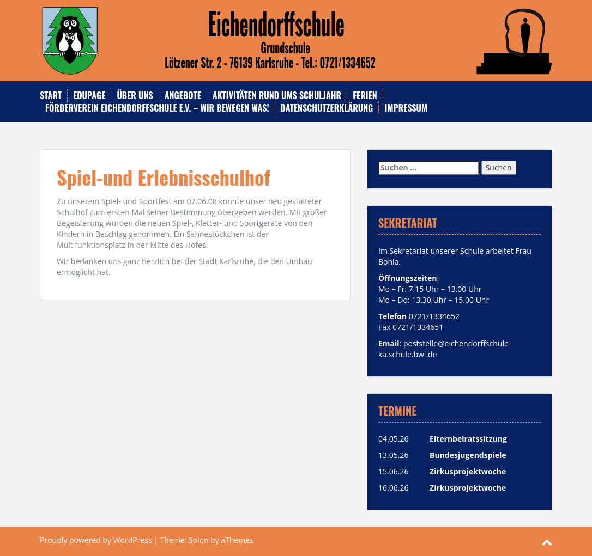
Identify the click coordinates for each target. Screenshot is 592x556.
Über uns (135, 95)
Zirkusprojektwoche (468, 471)
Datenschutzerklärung (327, 108)
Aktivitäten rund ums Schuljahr (277, 95)
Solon (199, 540)
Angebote (183, 95)
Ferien (365, 95)
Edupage (89, 95)
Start (51, 95)
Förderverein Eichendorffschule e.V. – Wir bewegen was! (157, 108)
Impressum (405, 108)
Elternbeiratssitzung (468, 438)
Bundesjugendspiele (468, 455)
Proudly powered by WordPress (96, 540)
